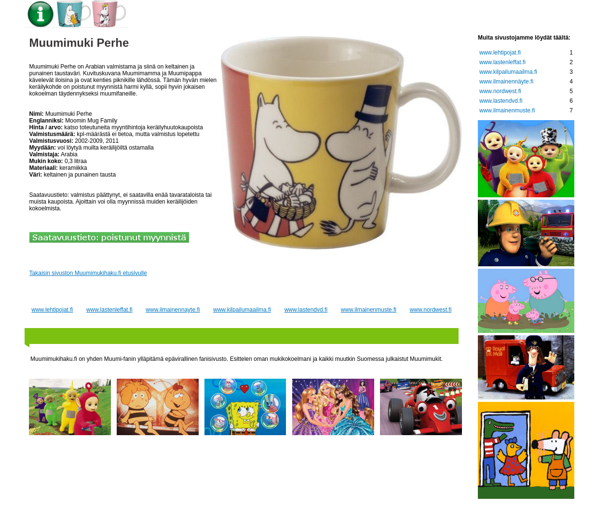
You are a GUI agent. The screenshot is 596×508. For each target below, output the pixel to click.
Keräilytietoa (301, 15)
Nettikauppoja (524, 15)
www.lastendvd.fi (305, 309)
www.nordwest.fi (431, 309)
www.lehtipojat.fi (52, 309)
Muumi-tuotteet (221, 15)
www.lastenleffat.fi (109, 309)
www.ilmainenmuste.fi (368, 309)
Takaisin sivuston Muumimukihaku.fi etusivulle (88, 273)
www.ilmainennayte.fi (173, 309)
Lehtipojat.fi (372, 15)
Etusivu (155, 15)
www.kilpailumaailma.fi (242, 309)
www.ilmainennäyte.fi (506, 81)
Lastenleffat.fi (445, 15)
